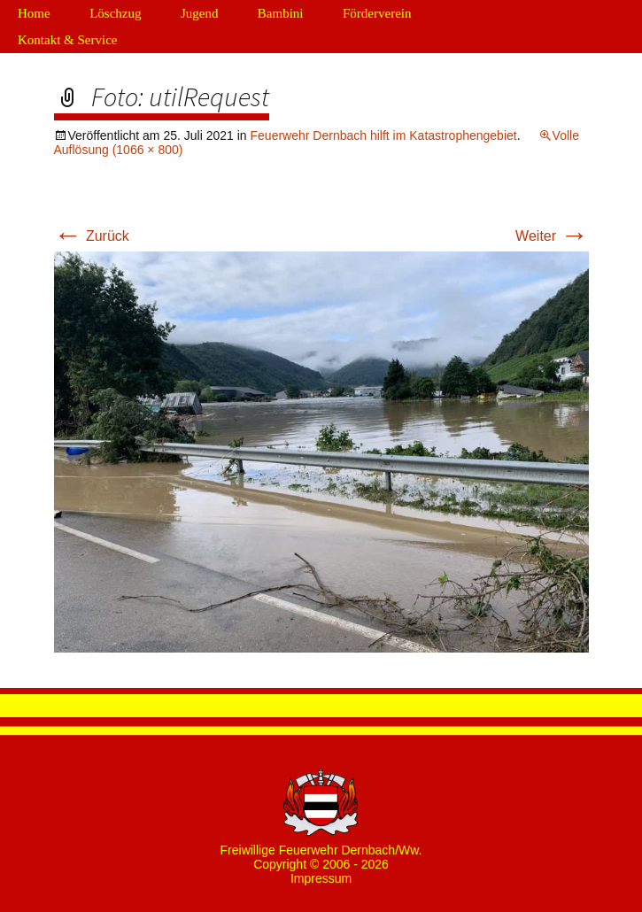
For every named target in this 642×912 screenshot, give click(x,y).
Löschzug (115, 13)
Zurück (91, 235)
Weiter (551, 235)
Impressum (321, 878)
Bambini (281, 13)
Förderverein (377, 13)
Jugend (200, 13)
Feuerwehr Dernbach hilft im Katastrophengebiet (384, 135)
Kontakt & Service (67, 40)
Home (34, 13)
